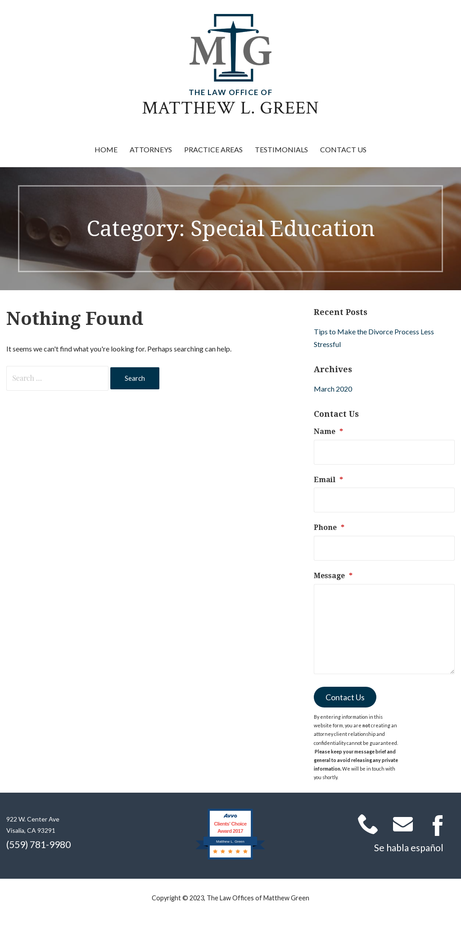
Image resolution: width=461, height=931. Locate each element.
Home (106, 149)
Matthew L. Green (230, 108)
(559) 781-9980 (38, 844)
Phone (329, 527)
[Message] (384, 629)
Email (328, 479)
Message (333, 575)
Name (328, 431)
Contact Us (343, 149)
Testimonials (281, 149)
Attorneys (151, 149)
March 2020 (333, 388)
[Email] (384, 500)
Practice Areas (213, 149)
